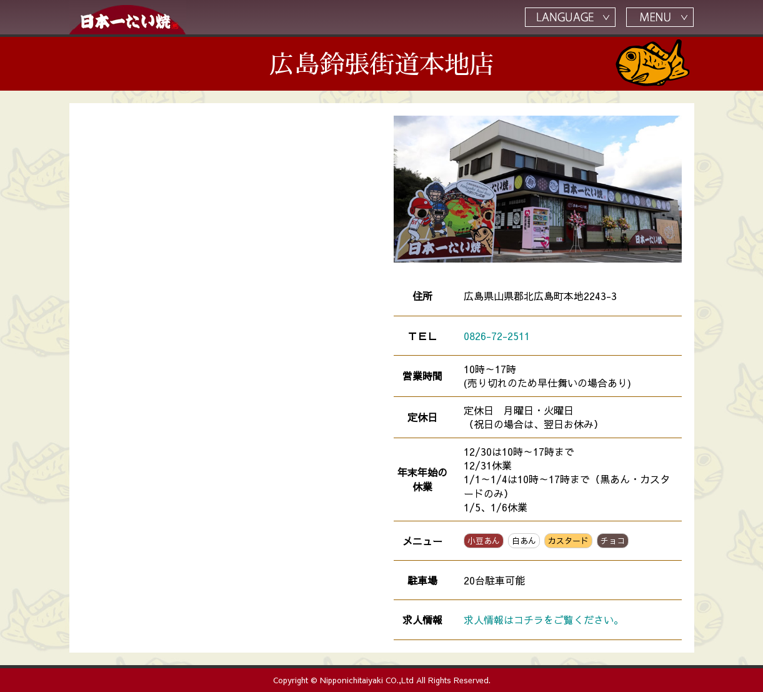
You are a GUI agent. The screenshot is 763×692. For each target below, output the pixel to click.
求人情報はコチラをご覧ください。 (544, 619)
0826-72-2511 (497, 336)
